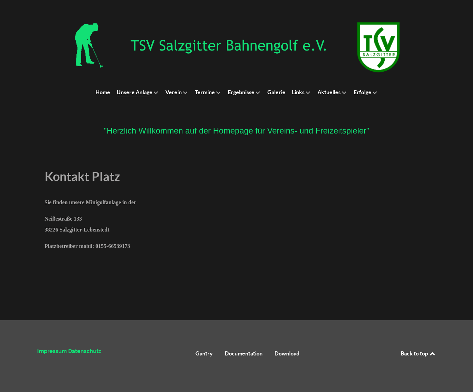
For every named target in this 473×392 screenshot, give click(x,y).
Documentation (244, 353)
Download (287, 353)
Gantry (204, 353)
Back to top (418, 353)
